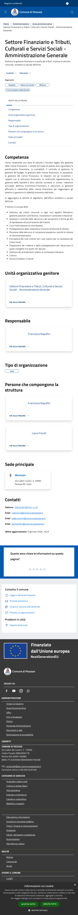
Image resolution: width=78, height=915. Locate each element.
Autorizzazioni (13, 839)
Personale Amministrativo (18, 725)
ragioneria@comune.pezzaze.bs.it (27, 512)
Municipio (20, 475)
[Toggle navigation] (5, 12)
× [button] (75, 885)
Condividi (11, 73)
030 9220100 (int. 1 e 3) (26, 507)
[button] (39, 910)
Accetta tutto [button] (28, 904)
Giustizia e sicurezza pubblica (20, 821)
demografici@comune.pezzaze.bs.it (28, 524)
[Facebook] (6, 691)
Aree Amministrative (16, 708)
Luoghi (9, 878)
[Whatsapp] (28, 691)
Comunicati (11, 861)
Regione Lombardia (13, 3)
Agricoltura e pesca (15, 843)
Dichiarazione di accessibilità (19, 734)
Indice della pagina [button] (17, 100)
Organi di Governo (14, 703)
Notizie (9, 857)
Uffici (8, 712)
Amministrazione (21, 23)
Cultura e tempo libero (16, 786)
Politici (9, 721)
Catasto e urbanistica (16, 799)
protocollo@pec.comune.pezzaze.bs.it (23, 766)
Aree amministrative (42, 23)
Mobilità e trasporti (15, 803)
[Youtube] (14, 691)
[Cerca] (72, 12)
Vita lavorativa (13, 790)
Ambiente (10, 830)
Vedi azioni (26, 73)
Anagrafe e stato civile (16, 781)
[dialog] (39, 898)
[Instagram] (21, 691)
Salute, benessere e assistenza (20, 834)
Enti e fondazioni (14, 717)
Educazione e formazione (18, 817)
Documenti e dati (14, 730)
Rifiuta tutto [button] (50, 904)
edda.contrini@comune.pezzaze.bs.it (29, 518)
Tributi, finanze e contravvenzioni (22, 826)
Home (6, 23)
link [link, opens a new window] (65, 898)
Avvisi (9, 866)
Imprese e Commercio (16, 794)
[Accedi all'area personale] (67, 3)
